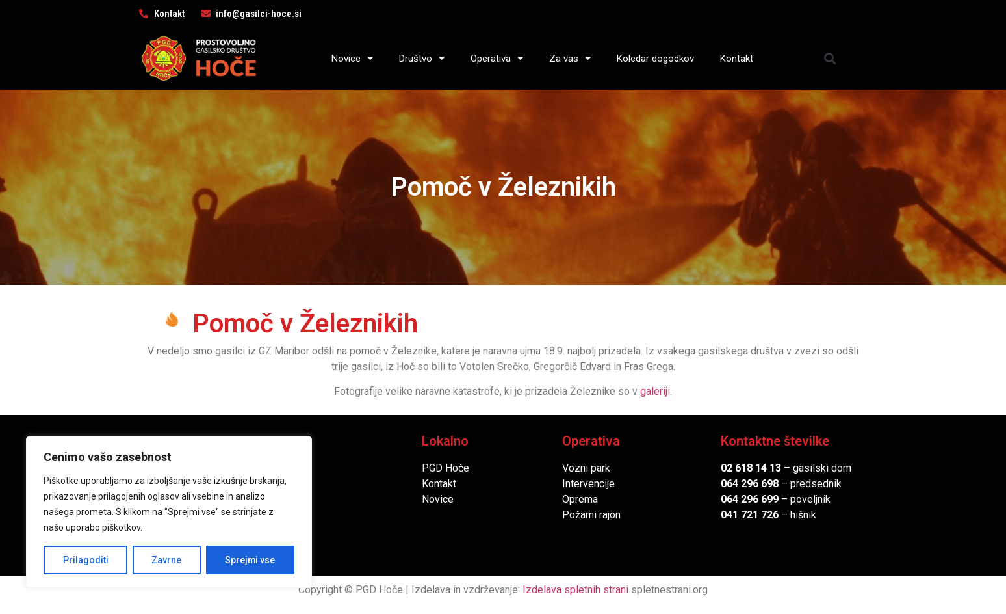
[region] (169, 512)
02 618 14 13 (751, 468)
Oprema (580, 499)
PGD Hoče (445, 468)
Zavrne (166, 560)
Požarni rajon (591, 515)
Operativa (497, 58)
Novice (352, 58)
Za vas (570, 58)
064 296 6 (744, 483)
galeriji (655, 391)
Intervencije (588, 483)
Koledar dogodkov (655, 58)
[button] (830, 58)
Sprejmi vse (250, 560)
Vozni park (586, 468)
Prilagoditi (85, 560)
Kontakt (736, 58)
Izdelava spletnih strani (575, 589)
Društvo (422, 58)
